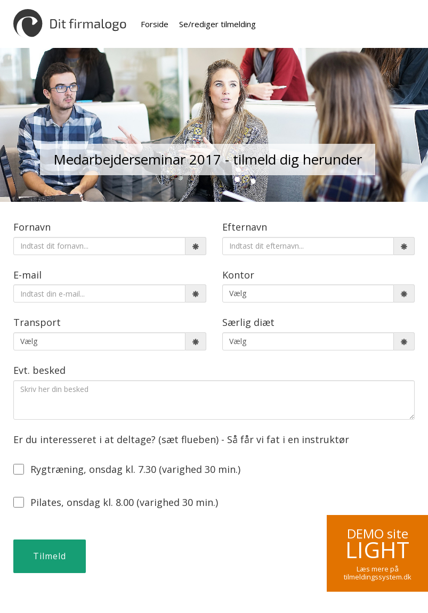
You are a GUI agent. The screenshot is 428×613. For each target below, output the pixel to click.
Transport (37, 322)
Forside (154, 24)
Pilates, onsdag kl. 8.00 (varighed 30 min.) (115, 502)
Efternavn (244, 226)
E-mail (27, 274)
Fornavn (32, 226)
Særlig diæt (248, 322)
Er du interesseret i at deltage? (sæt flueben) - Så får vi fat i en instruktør (181, 439)
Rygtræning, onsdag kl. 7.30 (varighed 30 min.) (126, 469)
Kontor (238, 274)
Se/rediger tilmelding (217, 24)
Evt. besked (39, 370)
